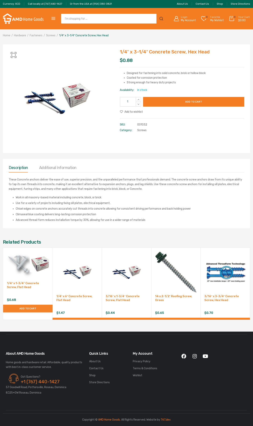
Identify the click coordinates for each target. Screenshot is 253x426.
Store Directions (99, 382)
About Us (95, 361)
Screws (50, 35)
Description (18, 167)
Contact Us (96, 368)
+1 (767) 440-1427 (40, 381)
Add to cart (193, 101)
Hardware (20, 35)
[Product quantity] (130, 102)
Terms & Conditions (145, 368)
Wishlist (137, 375)
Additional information (57, 167)
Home (6, 35)
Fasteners (36, 35)
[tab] (18, 168)
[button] (13, 55)
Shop (92, 375)
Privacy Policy (141, 361)
